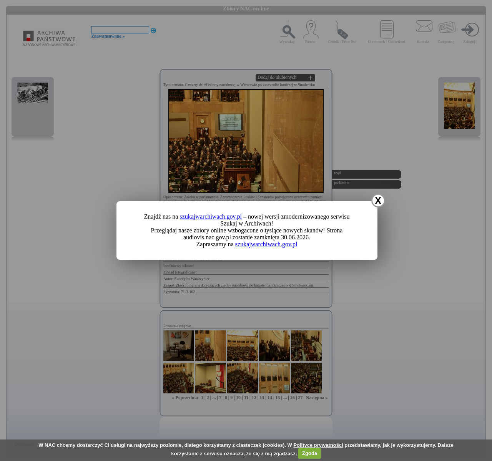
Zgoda (309, 453)
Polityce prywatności (318, 445)
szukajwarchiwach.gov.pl (211, 216)
